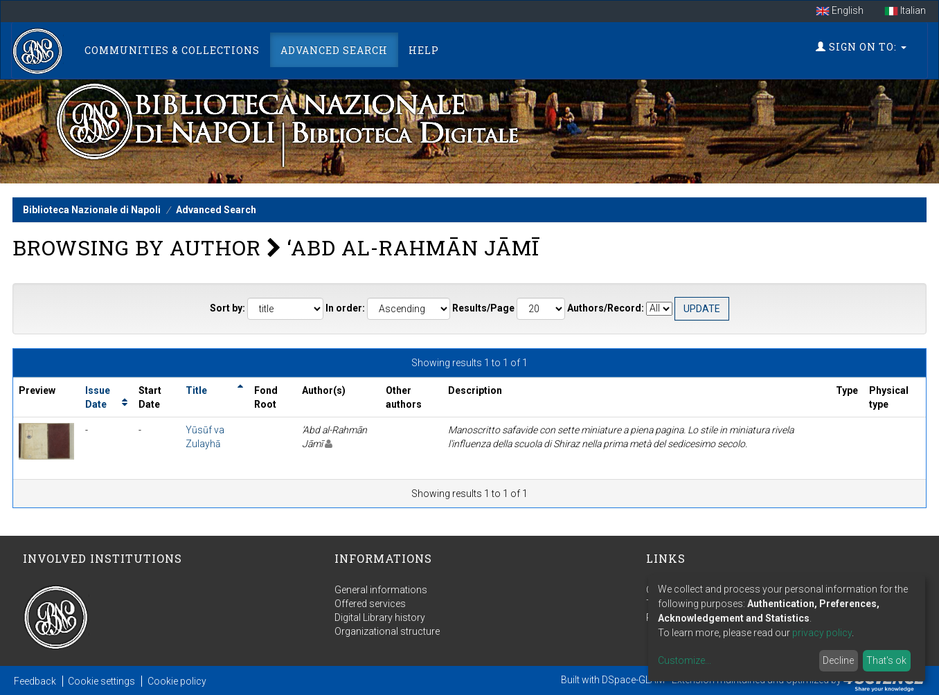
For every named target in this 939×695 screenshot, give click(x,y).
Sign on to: (861, 46)
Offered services (370, 603)
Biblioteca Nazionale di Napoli (92, 209)
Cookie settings (101, 681)
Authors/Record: (605, 308)
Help (424, 50)
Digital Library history (379, 617)
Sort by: (227, 308)
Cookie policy (176, 681)
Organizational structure (387, 631)
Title (196, 390)
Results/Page (483, 308)
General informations (380, 589)
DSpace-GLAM (633, 679)
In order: (345, 308)
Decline (838, 660)
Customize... (684, 660)
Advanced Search (334, 50)
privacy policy (822, 632)
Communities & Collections (172, 50)
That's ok (886, 660)
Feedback (35, 681)
